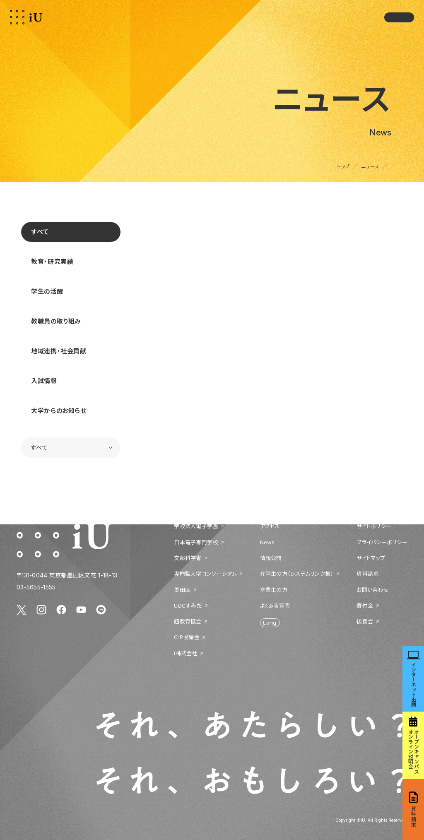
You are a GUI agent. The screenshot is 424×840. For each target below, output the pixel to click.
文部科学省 (187, 558)
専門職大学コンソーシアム (205, 574)
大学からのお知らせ (58, 411)
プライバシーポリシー (382, 542)
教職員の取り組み (56, 321)
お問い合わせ (373, 590)
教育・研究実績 (52, 262)
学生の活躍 (47, 291)
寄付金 (365, 605)
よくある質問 (275, 605)
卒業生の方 (273, 590)
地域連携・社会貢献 (58, 351)
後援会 (365, 621)
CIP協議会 (187, 637)
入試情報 (44, 381)
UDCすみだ (188, 605)
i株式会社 (185, 653)
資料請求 (367, 574)
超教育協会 (187, 621)
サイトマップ (371, 558)
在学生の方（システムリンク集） (297, 574)
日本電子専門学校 (196, 542)
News (267, 542)
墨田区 (182, 590)
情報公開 (271, 558)
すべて (40, 232)
